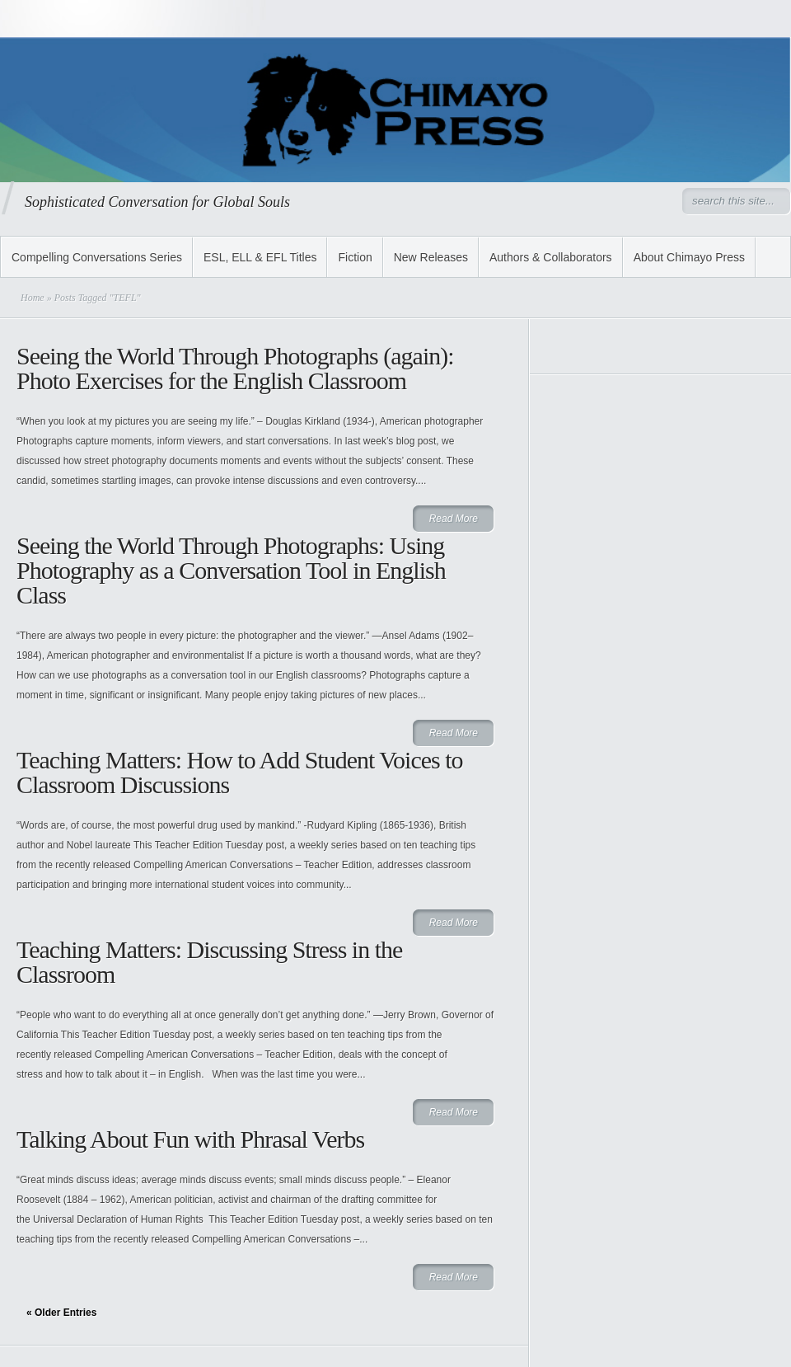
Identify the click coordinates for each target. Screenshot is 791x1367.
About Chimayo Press (689, 257)
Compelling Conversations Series (97, 257)
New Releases (431, 257)
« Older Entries (61, 1312)
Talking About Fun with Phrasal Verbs (190, 1139)
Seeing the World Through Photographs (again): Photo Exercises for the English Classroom (235, 368)
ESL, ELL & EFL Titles (260, 257)
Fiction (355, 257)
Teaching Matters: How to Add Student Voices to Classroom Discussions (239, 772)
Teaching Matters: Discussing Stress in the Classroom (209, 962)
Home (32, 297)
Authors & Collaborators (550, 257)
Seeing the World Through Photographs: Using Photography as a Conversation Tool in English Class (231, 570)
